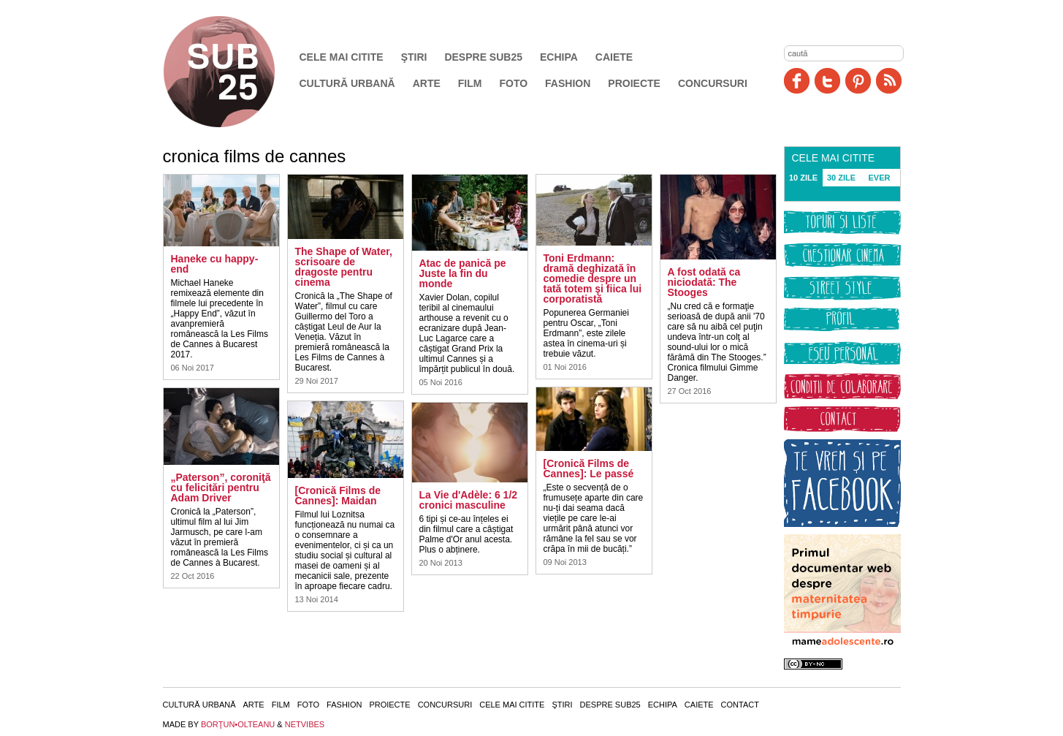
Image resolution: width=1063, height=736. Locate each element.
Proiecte (634, 83)
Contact (740, 704)
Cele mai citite (342, 57)
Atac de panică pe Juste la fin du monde (462, 273)
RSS (889, 81)
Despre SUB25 (483, 57)
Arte (427, 83)
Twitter (827, 81)
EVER (880, 177)
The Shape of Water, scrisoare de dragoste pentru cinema (343, 267)
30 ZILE (841, 177)
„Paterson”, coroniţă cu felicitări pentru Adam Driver (221, 487)
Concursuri (712, 83)
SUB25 (236, 71)
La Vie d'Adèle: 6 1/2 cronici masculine (468, 500)
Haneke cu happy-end (215, 264)
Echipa (559, 57)
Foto (513, 83)
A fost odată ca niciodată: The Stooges (704, 282)
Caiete (614, 57)
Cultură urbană (347, 83)
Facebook (796, 81)
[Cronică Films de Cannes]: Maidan (338, 496)
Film (470, 83)
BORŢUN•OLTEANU (238, 724)
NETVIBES (304, 724)
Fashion (567, 83)
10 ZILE (803, 177)
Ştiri (414, 57)
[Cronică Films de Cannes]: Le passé (589, 468)
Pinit (858, 81)
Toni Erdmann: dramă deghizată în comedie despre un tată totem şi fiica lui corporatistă (593, 278)
